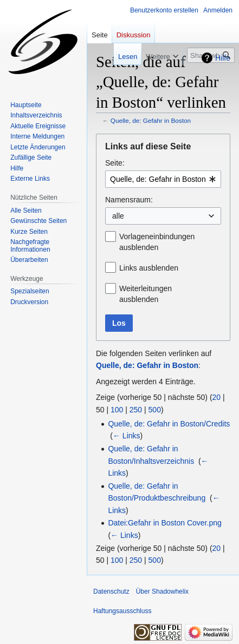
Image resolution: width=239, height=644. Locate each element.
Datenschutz (111, 591)
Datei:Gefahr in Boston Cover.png (164, 522)
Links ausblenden (148, 268)
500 (154, 409)
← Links (126, 435)
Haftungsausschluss (122, 611)
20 (216, 397)
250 (136, 409)
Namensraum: (129, 199)
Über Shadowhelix (162, 591)
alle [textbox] (118, 216)
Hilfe (222, 58)
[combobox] (163, 179)
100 (117, 409)
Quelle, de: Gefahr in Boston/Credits (169, 423)
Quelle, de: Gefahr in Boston (151, 120)
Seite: (115, 163)
